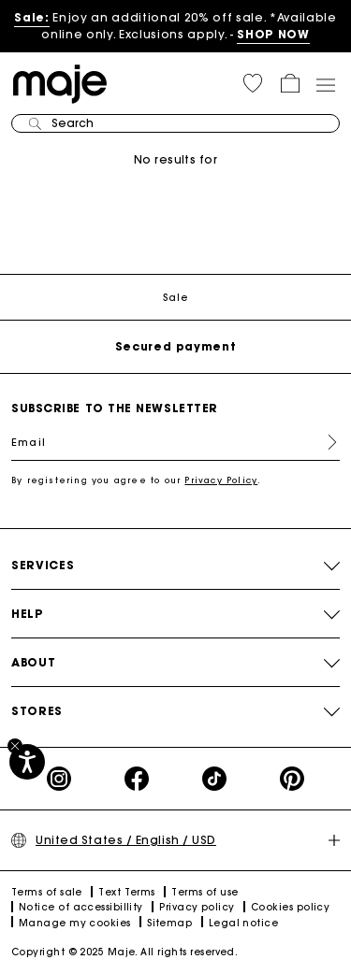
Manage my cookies (75, 923)
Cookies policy (290, 907)
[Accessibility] (27, 762)
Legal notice (243, 923)
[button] (252, 83)
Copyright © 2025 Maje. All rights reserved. (124, 952)
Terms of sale (46, 892)
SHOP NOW (273, 34)
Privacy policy (196, 907)
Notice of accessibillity (81, 907)
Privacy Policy (220, 480)
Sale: (31, 17)
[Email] (175, 442)
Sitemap (169, 923)
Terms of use (204, 892)
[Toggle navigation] (324, 84)
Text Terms (126, 892)
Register (325, 442)
